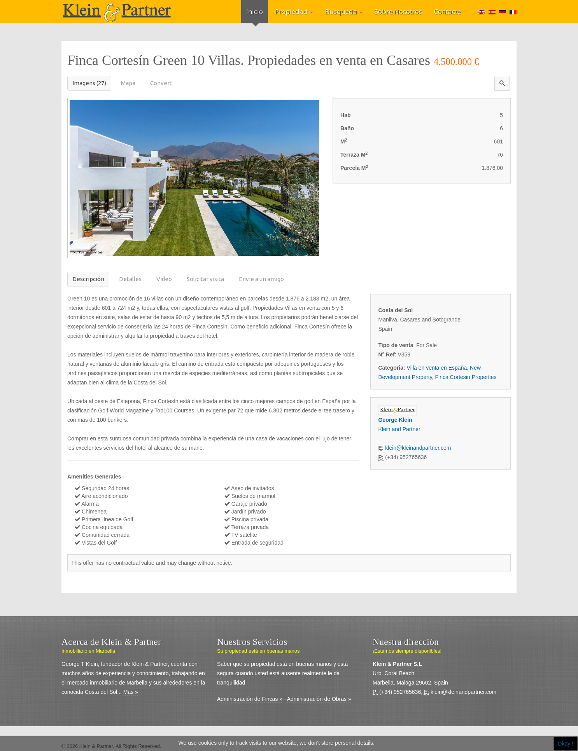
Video (164, 279)
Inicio (254, 11)
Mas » (130, 692)
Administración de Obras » (319, 699)
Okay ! (565, 744)
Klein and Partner (399, 429)
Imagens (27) (89, 83)
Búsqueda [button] (344, 11)
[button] (502, 83)
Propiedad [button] (294, 11)
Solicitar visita (205, 279)
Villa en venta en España (437, 368)
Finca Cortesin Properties (466, 377)
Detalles (130, 279)
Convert (161, 83)
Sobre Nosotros (398, 11)
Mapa (128, 83)
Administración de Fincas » (249, 699)
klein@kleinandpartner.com (418, 448)
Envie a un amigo (261, 279)
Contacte (447, 11)
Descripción (88, 279)
